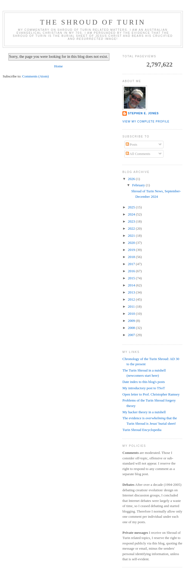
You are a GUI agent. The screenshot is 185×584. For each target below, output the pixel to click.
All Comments (138, 154)
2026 (132, 179)
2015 (132, 278)
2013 (132, 292)
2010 (132, 314)
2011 (132, 306)
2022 (132, 228)
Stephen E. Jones (143, 113)
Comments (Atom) (35, 76)
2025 (132, 207)
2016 (132, 271)
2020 (132, 243)
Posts (131, 144)
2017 (132, 264)
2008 (132, 328)
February (139, 185)
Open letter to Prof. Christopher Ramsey (151, 394)
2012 (132, 299)
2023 (132, 221)
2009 (132, 321)
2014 (132, 285)
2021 (132, 235)
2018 (132, 257)
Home (58, 66)
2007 (132, 335)
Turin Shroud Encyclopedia (141, 430)
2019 (132, 250)
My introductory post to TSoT (143, 388)
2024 (132, 214)
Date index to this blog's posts (143, 382)
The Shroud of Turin (93, 22)
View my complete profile (145, 121)
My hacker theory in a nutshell (144, 412)
